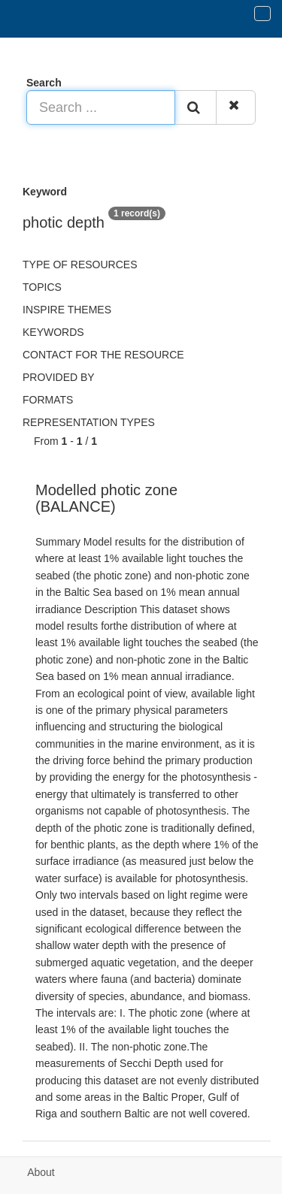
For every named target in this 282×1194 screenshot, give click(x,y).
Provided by (59, 377)
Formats (48, 400)
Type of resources (80, 264)
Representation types (89, 422)
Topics (42, 287)
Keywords (53, 332)
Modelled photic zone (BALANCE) (106, 498)
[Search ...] (100, 107)
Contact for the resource (103, 355)
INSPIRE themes (67, 310)
